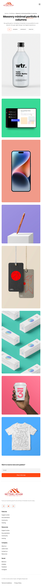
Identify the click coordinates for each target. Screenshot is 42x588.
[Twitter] (8, 506)
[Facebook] (4, 506)
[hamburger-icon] (39, 4)
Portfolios (12, 13)
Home (6, 13)
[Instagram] (13, 506)
